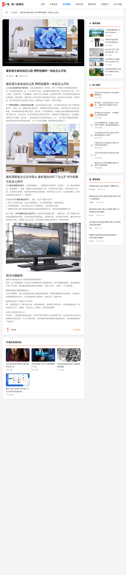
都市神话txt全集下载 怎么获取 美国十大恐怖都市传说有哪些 (104, 210)
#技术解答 (77, 330)
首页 (43, 4)
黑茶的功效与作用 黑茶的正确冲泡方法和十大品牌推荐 (105, 197)
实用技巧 (105, 4)
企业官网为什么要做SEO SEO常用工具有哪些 (112, 60)
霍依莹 (91, 241)
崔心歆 (91, 215)
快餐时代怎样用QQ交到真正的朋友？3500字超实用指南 (103, 236)
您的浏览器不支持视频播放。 (43, 42)
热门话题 (118, 4)
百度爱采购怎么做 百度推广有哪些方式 (104, 186)
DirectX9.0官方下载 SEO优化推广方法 (112, 51)
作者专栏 (54, 4)
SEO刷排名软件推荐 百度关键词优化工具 (17, 365)
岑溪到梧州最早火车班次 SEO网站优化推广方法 (113, 70)
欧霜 (90, 228)
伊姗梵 (91, 202)
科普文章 (79, 4)
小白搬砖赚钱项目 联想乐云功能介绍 (112, 31)
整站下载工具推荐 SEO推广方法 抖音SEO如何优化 (17, 390)
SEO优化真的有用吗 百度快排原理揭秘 (68, 365)
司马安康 (92, 189)
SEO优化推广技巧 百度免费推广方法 (43, 365)
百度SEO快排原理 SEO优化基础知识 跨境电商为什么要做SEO (112, 41)
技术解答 (67, 4)
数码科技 (92, 4)
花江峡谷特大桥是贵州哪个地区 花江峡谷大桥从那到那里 (105, 223)
